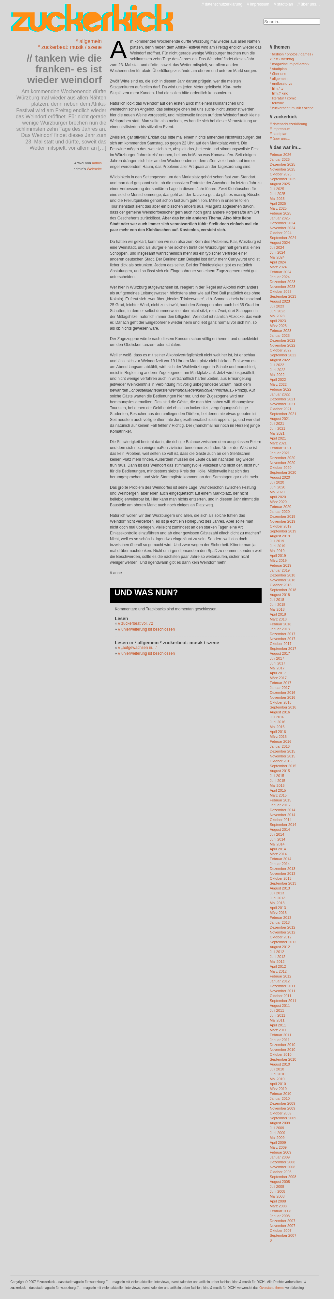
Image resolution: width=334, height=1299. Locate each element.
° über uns (278, 74)
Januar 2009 (280, 1157)
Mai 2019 (277, 551)
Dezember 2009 (282, 1103)
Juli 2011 (277, 1010)
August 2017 (280, 653)
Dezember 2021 (282, 399)
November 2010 (282, 1050)
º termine (277, 103)
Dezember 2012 (282, 927)
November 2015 (282, 756)
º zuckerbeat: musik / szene (70, 47)
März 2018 (278, 619)
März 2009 (278, 1147)
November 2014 (282, 815)
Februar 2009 (280, 1152)
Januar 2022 (280, 394)
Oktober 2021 (281, 409)
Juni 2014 (277, 839)
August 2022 (280, 360)
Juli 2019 (277, 541)
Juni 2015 (277, 781)
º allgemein (89, 41)
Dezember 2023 (282, 282)
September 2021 (283, 414)
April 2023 (278, 321)
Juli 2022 (277, 365)
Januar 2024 (280, 277)
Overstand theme (271, 1288)
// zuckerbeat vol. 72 (135, 623)
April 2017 (278, 673)
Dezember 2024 (282, 223)
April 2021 (278, 438)
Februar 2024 (280, 272)
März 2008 (278, 1206)
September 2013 (283, 883)
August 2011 (280, 1006)
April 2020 (278, 497)
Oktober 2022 (281, 350)
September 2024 (283, 238)
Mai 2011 (277, 1020)
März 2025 (278, 208)
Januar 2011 (280, 1040)
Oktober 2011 (281, 996)
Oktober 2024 (281, 233)
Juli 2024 (277, 247)
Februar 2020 (280, 507)
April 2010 (278, 1084)
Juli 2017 (277, 658)
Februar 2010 (280, 1094)
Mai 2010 (277, 1079)
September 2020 (283, 472)
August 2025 (280, 184)
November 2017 (282, 639)
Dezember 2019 (282, 516)
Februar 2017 (280, 683)
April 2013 (278, 908)
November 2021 (282, 404)
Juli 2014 (277, 834)
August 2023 (280, 301)
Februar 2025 (280, 213)
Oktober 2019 (281, 526)
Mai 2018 (277, 609)
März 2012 (278, 971)
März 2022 (278, 384)
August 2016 (280, 712)
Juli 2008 (277, 1186)
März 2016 (278, 737)
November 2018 (282, 580)
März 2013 (278, 913)
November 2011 (282, 991)
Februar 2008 (280, 1211)
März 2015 (278, 795)
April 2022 (278, 379)
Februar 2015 (280, 800)
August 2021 (280, 419)
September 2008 (283, 1177)
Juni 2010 (277, 1074)
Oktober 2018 (281, 585)
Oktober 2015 (281, 761)
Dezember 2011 (282, 986)
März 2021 (278, 443)
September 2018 (283, 590)
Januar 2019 (280, 570)
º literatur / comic (283, 98)
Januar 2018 (280, 629)
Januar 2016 (280, 746)
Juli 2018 (277, 600)
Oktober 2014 (281, 820)
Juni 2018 (277, 604)
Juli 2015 (277, 776)
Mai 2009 (277, 1138)
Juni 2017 (277, 663)
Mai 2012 (277, 961)
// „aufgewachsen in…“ (137, 647)
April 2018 (278, 614)
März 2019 (278, 560)
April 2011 (278, 1025)
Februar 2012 (280, 976)
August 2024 (280, 243)
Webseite (94, 169)
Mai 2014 (277, 844)
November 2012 (282, 932)
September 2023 (283, 296)
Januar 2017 (280, 688)
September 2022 (283, 355)
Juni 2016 (277, 722)
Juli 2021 (277, 424)
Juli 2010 (277, 1069)
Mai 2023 (277, 316)
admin (97, 163)
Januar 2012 (280, 981)
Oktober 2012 (281, 937)
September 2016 (283, 707)
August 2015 (280, 771)
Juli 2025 (277, 189)
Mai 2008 (277, 1196)
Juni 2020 (277, 487)
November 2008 (282, 1167)
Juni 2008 (277, 1191)
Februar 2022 (280, 389)
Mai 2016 (277, 727)
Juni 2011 (277, 1015)
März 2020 (278, 502)
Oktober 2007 (281, 1230)
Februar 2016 (280, 741)
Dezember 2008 (282, 1162)
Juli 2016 (277, 717)
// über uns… (308, 4)
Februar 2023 (280, 331)
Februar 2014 (280, 859)
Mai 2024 (277, 257)
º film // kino (279, 93)
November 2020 (282, 463)
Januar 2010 (280, 1098)
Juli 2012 (277, 952)
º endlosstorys (281, 83)
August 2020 (280, 477)
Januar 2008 (280, 1216)
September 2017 (283, 648)
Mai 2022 (277, 375)
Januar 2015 (280, 805)
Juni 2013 (277, 898)
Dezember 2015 (282, 751)
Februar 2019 (280, 565)
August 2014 (280, 829)
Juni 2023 (277, 311)
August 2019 (280, 536)
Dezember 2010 (282, 1045)
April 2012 (278, 966)
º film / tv (276, 88)
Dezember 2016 (282, 692)
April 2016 (278, 732)
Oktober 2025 (281, 174)
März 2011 (278, 1030)
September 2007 (283, 1235)
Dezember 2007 (282, 1221)
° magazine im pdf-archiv (289, 64)
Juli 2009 (277, 1128)
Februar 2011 (280, 1035)
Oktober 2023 (281, 291)
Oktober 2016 (281, 702)
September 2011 (283, 1001)
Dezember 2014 (282, 810)
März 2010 (278, 1089)
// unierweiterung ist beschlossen (146, 629)
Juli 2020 (277, 482)
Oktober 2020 (281, 468)
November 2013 (282, 873)
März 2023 (278, 326)
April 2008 (278, 1201)
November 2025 (282, 169)
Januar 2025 (280, 218)
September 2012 (283, 942)
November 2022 (282, 345)
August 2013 (280, 888)
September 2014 (283, 825)
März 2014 (278, 854)
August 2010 (280, 1064)
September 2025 (283, 179)
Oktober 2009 (281, 1113)
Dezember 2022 (282, 340)
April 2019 (278, 556)
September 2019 (283, 531)
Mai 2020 (277, 492)
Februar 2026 (280, 155)
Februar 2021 (280, 448)
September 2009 (283, 1118)
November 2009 (282, 1108)
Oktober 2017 (281, 644)
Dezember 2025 (282, 164)
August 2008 (280, 1182)
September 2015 (283, 766)
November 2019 (282, 521)
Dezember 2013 (282, 869)
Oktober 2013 (281, 878)
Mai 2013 (277, 903)
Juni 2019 (277, 546)
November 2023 (282, 287)
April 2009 (278, 1142)
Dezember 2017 (282, 634)
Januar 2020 (280, 512)
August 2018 (280, 595)
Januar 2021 (280, 453)
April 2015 (278, 790)
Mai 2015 (277, 785)
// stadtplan (283, 4)
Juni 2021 (277, 428)
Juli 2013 (277, 893)
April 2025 (278, 203)
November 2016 (282, 697)
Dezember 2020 (282, 458)
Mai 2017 (277, 668)
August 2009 (280, 1123)
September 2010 (283, 1059)
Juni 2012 (277, 957)
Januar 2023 (280, 335)
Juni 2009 (277, 1133)
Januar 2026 (280, 159)
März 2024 (278, 267)
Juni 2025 (277, 194)
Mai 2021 (277, 433)
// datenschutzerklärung (222, 4)
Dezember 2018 (282, 575)
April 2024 (278, 262)
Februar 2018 (280, 624)
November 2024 (282, 228)
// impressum (258, 4)
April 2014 (278, 849)
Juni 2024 (277, 252)
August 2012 (280, 947)
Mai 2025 (277, 199)
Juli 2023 (277, 306)
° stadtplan (278, 69)
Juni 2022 (277, 370)
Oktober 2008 (281, 1172)
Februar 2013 (280, 917)
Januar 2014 (280, 864)
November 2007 (282, 1226)
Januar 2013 (280, 922)
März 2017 (278, 678)
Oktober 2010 (281, 1054)
